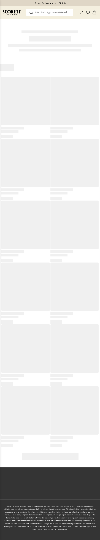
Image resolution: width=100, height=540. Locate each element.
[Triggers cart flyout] (94, 12)
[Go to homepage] (12, 12)
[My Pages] (82, 12)
